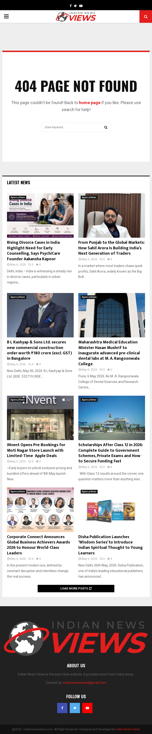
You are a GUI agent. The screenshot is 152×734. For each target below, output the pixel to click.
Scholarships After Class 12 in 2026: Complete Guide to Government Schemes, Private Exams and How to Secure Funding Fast (110, 453)
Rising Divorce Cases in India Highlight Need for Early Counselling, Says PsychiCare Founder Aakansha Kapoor (33, 250)
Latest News (18, 182)
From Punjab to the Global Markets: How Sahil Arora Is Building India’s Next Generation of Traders (111, 248)
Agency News (17, 197)
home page (89, 102)
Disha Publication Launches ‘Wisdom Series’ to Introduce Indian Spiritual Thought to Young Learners (110, 545)
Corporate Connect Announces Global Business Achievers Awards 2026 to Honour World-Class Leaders (38, 545)
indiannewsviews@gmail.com (84, 683)
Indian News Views (128, 729)
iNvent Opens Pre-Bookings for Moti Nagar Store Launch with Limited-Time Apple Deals (36, 450)
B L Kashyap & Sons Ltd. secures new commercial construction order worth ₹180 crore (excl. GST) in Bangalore (39, 350)
